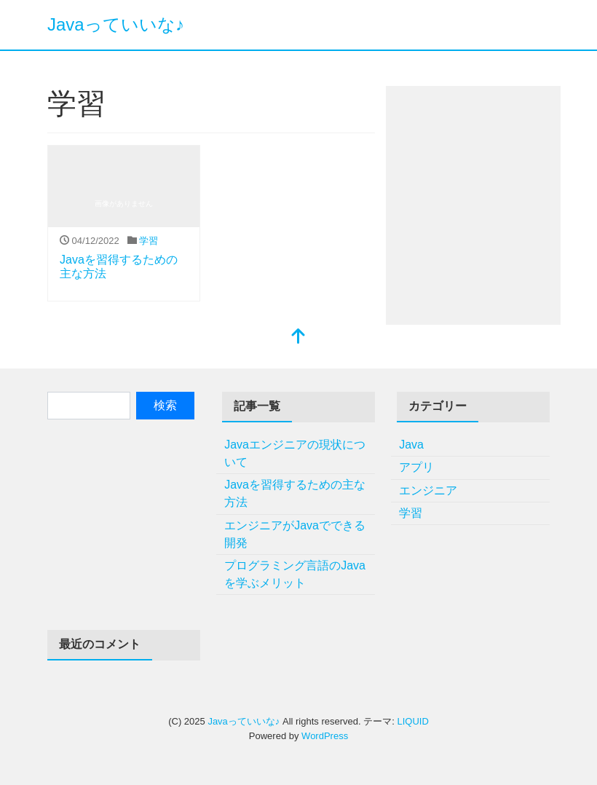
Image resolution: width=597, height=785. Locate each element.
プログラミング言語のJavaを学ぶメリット (294, 574)
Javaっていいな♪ (115, 24)
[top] (298, 337)
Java (411, 444)
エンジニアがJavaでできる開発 (294, 534)
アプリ (416, 467)
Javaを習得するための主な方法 (294, 493)
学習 (148, 240)
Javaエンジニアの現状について (294, 453)
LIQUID (412, 721)
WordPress (324, 735)
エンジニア (428, 490)
